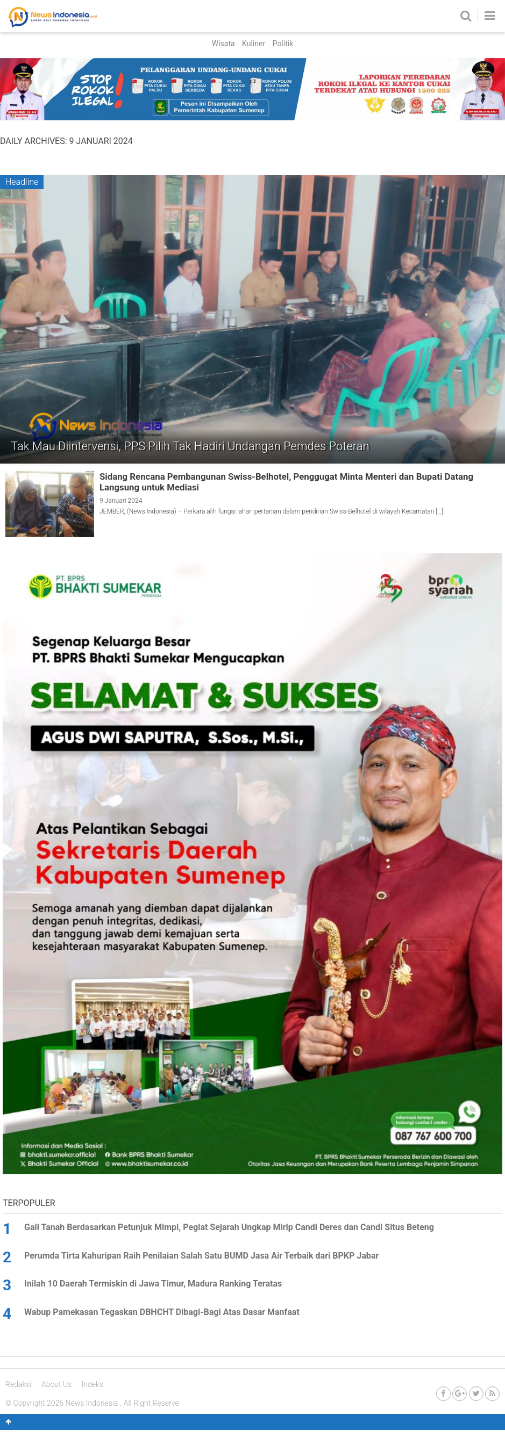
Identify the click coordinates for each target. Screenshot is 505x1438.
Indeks (92, 1384)
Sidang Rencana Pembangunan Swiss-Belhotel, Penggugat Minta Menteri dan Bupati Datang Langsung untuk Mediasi (286, 482)
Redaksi (18, 1384)
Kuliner (253, 43)
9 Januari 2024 (121, 500)
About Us (56, 1384)
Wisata (223, 43)
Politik (283, 43)
